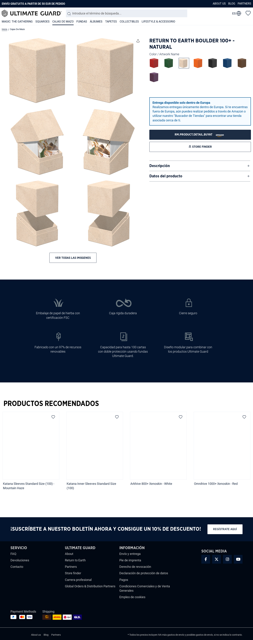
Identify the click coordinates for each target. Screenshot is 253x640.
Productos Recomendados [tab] (51, 403)
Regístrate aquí (225, 529)
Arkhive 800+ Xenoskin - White (151, 483)
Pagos (123, 580)
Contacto (16, 567)
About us (219, 3)
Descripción (159, 166)
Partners (244, 3)
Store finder (73, 573)
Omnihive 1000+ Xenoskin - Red (216, 483)
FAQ (13, 554)
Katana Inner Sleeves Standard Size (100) (91, 486)
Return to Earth (75, 560)
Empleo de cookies (132, 597)
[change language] (236, 13)
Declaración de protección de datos (143, 573)
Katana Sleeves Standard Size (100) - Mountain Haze (28, 486)
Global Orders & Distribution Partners (90, 586)
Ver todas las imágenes (73, 257)
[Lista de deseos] (248, 13)
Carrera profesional (78, 580)
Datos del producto (165, 176)
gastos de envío (175, 634)
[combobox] (126, 13)
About (69, 554)
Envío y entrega (130, 554)
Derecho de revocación (135, 567)
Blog (231, 3)
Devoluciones (19, 560)
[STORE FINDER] (200, 135)
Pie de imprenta (130, 560)
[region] (126, 452)
